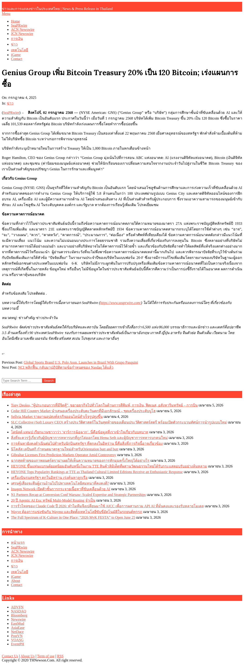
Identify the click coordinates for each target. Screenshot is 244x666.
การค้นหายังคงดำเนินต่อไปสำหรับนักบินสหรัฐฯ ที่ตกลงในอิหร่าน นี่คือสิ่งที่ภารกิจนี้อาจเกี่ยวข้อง (87, 443)
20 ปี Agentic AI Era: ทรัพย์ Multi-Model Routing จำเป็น (53, 500)
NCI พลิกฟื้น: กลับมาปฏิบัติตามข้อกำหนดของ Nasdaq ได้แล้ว (65, 367)
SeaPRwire (11, 113)
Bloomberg (19, 615)
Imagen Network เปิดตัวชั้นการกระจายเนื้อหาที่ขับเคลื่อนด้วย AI (60, 489)
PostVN (17, 636)
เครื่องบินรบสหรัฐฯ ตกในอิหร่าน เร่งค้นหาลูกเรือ (49, 478)
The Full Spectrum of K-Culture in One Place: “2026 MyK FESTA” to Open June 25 (73, 517)
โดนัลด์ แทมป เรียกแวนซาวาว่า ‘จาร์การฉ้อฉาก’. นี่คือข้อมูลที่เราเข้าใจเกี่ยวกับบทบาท (79, 432)
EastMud (17, 623)
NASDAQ (18, 611)
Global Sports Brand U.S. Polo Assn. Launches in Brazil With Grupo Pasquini (81, 362)
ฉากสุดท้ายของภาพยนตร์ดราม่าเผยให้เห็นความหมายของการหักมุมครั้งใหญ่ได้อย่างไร (80, 460)
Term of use (46, 656)
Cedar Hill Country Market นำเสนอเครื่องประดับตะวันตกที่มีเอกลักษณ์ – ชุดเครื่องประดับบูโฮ (83, 411)
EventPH (17, 644)
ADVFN (17, 607)
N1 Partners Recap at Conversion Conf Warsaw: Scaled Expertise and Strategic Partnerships (78, 495)
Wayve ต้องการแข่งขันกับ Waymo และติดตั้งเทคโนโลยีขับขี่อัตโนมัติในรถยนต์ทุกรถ (76, 512)
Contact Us (10, 656)
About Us (28, 656)
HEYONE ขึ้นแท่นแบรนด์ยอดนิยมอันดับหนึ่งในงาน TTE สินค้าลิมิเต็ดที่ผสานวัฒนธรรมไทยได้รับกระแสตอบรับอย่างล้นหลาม (109, 466)
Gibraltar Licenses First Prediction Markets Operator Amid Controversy (63, 455)
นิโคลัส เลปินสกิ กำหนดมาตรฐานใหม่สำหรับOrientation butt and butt (64, 449)
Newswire (18, 619)
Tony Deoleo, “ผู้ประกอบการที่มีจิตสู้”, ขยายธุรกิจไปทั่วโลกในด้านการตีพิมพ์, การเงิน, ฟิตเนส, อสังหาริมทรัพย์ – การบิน (104, 405)
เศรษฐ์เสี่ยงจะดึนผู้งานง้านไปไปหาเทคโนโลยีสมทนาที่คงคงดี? (60, 483)
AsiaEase (18, 628)
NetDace (17, 632)
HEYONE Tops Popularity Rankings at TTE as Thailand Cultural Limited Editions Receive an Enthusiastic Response (97, 472)
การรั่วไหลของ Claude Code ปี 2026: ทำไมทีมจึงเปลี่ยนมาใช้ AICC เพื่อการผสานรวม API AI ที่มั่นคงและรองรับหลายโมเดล (107, 506)
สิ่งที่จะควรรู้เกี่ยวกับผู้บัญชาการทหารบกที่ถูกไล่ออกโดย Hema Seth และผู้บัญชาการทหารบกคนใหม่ (89, 438)
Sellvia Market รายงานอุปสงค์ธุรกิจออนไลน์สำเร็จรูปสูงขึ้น (57, 416)
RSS (60, 656)
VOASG (17, 640)
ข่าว (10, 103)
